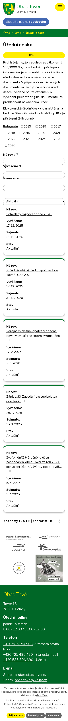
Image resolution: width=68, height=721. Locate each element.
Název (9, 154)
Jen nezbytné (35, 715)
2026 (11, 145)
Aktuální (12, 248)
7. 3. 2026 (13, 363)
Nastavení (53, 715)
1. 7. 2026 (13, 494)
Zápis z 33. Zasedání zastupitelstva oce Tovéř (31, 399)
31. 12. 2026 (14, 237)
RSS (46, 55)
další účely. (42, 695)
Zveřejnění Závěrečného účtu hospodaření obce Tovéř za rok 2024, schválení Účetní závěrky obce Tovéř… (34, 464)
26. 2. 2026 (14, 413)
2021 (56, 132)
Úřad (18, 33)
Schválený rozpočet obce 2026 (31, 214)
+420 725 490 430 (18, 654)
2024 (42, 139)
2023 (26, 139)
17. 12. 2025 (14, 225)
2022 (11, 139)
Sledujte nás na (26, 21)
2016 (42, 126)
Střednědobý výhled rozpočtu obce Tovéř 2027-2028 (32, 272)
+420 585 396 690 (18, 660)
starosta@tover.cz (32, 675)
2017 (57, 126)
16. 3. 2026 (14, 424)
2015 (27, 126)
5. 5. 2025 (13, 483)
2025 (57, 139)
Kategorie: (10, 126)
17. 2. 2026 (14, 352)
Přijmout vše (16, 715)
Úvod (6, 33)
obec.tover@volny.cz (31, 680)
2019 (26, 132)
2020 (41, 132)
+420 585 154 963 (18, 644)
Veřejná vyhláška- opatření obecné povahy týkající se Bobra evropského (33, 335)
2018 (11, 132)
